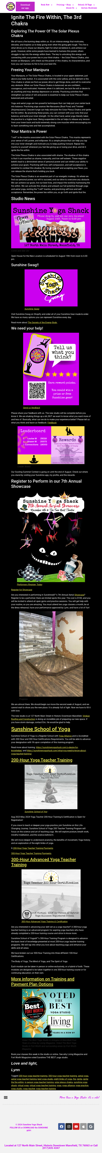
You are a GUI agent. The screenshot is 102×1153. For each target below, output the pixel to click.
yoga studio (16, 1088)
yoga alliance (68, 1085)
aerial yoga (83, 1076)
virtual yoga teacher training (43, 1085)
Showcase (79, 595)
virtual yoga (23, 1085)
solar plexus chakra (64, 1082)
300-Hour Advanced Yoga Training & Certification (45, 921)
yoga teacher (29, 1088)
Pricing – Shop (65, 5)
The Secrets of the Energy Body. (42, 322)
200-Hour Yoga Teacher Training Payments (33, 848)
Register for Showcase (21, 590)
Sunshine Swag (32, 309)
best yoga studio (45, 1079)
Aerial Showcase (89, 8)
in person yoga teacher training (39, 1082)
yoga (59, 1085)
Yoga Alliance (65, 736)
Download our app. (25, 6)
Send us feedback (31, 408)
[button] (6, 1097)
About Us (71, 8)
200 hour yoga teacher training (33, 1076)
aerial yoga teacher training (24, 1079)
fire (74, 1079)
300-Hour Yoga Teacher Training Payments (31, 853)
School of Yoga (86, 5)
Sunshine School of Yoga (40, 729)
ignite (79, 1079)
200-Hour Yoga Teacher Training (41, 760)
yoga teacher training (46, 1088)
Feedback (52, 422)
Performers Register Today (29, 584)
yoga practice (82, 1085)
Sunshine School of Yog (36, 812)
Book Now (47, 5)
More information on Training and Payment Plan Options (42, 981)
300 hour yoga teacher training (62, 1076)
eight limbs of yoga (63, 1079)
